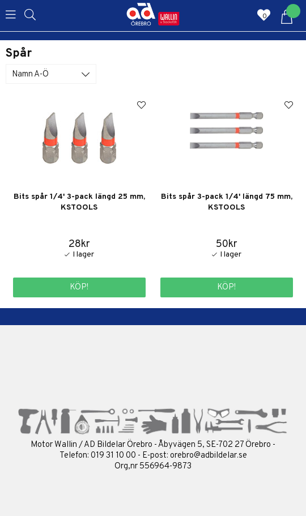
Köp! (79, 287)
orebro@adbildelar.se (208, 455)
